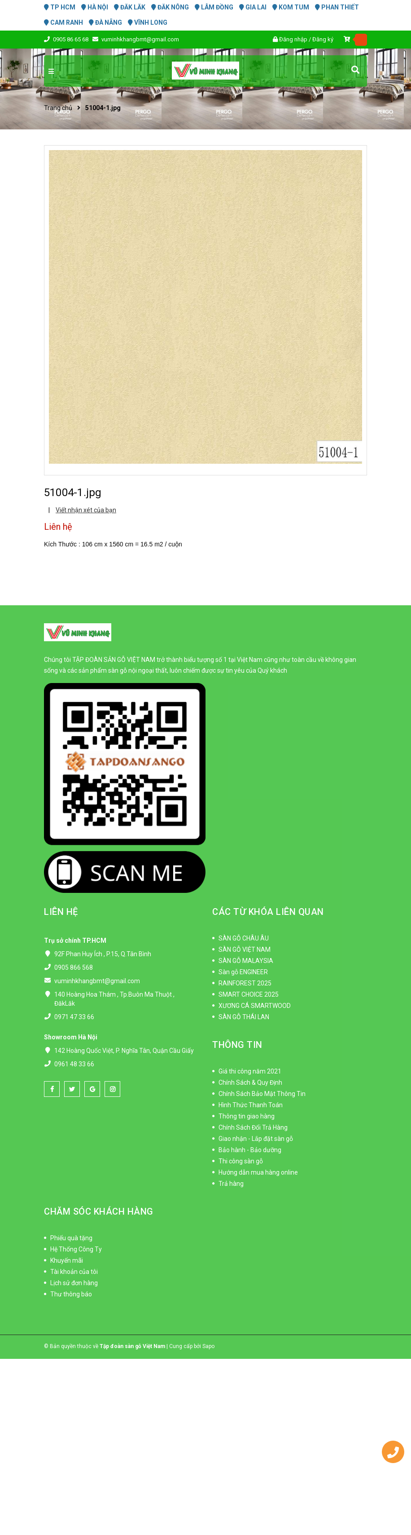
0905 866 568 (73, 967)
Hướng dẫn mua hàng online (258, 1172)
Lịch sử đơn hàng (74, 1283)
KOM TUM (290, 7)
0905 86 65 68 (71, 39)
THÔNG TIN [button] (237, 1044)
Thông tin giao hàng (247, 1116)
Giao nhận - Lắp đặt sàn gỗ (256, 1138)
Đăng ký (322, 39)
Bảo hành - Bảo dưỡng (250, 1149)
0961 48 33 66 (74, 1064)
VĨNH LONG (147, 22)
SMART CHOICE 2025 (249, 994)
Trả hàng (231, 1183)
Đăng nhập (293, 39)
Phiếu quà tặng (71, 1238)
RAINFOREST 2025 (245, 983)
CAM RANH (63, 22)
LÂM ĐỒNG (214, 7)
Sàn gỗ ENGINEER (243, 972)
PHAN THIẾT (337, 7)
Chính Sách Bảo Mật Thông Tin (262, 1093)
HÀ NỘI (94, 7)
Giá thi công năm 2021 (250, 1071)
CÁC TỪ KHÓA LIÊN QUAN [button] (268, 911)
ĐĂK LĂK (129, 7)
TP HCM (59, 7)
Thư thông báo (71, 1294)
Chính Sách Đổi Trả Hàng (253, 1127)
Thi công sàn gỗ (241, 1161)
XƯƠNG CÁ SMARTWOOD (255, 1005)
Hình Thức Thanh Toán (251, 1105)
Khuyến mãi (66, 1260)
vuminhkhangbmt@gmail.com (140, 39)
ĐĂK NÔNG (170, 7)
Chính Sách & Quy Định (250, 1082)
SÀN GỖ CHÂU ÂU (244, 938)
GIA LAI (253, 7)
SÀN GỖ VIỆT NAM (245, 949)
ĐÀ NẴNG (105, 22)
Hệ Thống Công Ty (76, 1249)
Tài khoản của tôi (74, 1271)
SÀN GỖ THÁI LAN (244, 1016)
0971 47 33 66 (74, 1016)
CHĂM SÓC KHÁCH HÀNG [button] (98, 1211)
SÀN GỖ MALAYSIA (246, 960)
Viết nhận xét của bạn (86, 510)
